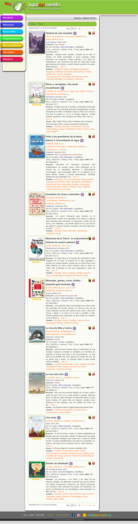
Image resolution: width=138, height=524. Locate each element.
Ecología (75, 184)
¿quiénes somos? (63, 515)
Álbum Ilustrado (64, 385)
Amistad (86, 126)
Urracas (86, 129)
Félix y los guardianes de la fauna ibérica (68, 155)
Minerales (72, 231)
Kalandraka (50, 206)
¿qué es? (50, 515)
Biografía (49, 72)
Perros (78, 453)
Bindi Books (50, 97)
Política (88, 72)
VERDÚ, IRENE (54, 421)
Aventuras (79, 79)
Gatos (76, 451)
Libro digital (11, 52)
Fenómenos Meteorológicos (83, 456)
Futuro (61, 412)
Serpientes (50, 497)
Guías (58, 233)
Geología (67, 74)
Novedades (11, 17)
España (90, 179)
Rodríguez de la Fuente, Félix (58, 182)
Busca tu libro (11, 31)
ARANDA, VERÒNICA (74, 421)
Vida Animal (84, 184)
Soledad (71, 453)
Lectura (62, 129)
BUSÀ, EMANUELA (56, 288)
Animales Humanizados (72, 126)
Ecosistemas (77, 77)
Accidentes (51, 367)
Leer (63, 67)
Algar (48, 423)
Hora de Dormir (75, 494)
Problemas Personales (63, 72)
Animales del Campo (54, 456)
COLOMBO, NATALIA (74, 467)
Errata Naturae (51, 42)
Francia (60, 74)
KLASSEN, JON (54, 378)
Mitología (58, 79)
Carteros (67, 456)
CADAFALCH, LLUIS (56, 150)
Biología (79, 273)
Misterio (55, 131)
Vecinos (49, 458)
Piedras (60, 323)
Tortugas (72, 187)
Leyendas (50, 79)
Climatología (57, 275)
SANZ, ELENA (53, 246)
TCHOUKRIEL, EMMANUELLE (60, 201)
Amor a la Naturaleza (71, 179)
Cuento (61, 99)
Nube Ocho (50, 337)
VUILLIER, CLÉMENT (76, 37)
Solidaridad (70, 129)
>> (90, 28)
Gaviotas (83, 364)
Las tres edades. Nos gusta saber (65, 296)
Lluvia (48, 131)
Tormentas (60, 369)
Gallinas (85, 453)
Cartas (82, 451)
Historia (66, 69)
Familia (69, 369)
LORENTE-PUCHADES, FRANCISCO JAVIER (66, 147)
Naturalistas (75, 182)
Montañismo (84, 69)
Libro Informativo (67, 47)
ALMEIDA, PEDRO (55, 204)
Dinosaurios (78, 275)
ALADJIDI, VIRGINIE (56, 198)
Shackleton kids (51, 248)
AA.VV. (67, 246)
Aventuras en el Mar (78, 367)
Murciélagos (77, 497)
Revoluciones (79, 72)
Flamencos (66, 497)
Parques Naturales (53, 187)
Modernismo (51, 74)
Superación (50, 369)
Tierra (64, 273)
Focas (79, 187)
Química (87, 273)
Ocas (92, 129)
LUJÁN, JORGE (54, 467)
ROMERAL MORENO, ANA (59, 291)
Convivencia (58, 458)
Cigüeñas (86, 187)
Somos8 (57, 339)
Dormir (65, 494)
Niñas (61, 499)
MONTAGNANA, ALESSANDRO (61, 331)
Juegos (65, 367)
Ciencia (80, 320)
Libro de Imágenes (65, 472)
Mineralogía (82, 231)
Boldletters (49, 152)
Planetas (57, 273)
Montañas (74, 69)
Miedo (67, 412)
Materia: (33, 24)
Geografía (58, 69)
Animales (58, 126)
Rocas (85, 77)
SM (47, 469)
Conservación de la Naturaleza (58, 77)
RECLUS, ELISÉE (55, 37)
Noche (85, 494)
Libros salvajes (59, 44)
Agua (86, 275)
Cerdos (79, 129)
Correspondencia (53, 453)
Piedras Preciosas (71, 323)
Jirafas (58, 497)
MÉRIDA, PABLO (55, 144)
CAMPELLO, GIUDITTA (57, 91)
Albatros (49, 499)
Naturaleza (50, 233)
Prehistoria (67, 275)
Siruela (48, 293)
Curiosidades (68, 79)
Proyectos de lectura (11, 38)
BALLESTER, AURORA (57, 94)
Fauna (83, 179)
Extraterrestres (52, 412)
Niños (56, 499)
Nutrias (65, 187)
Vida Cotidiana (52, 129)
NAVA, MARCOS (55, 39)
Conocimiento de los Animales (58, 189)
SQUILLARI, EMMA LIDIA (82, 91)
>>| (94, 28)
